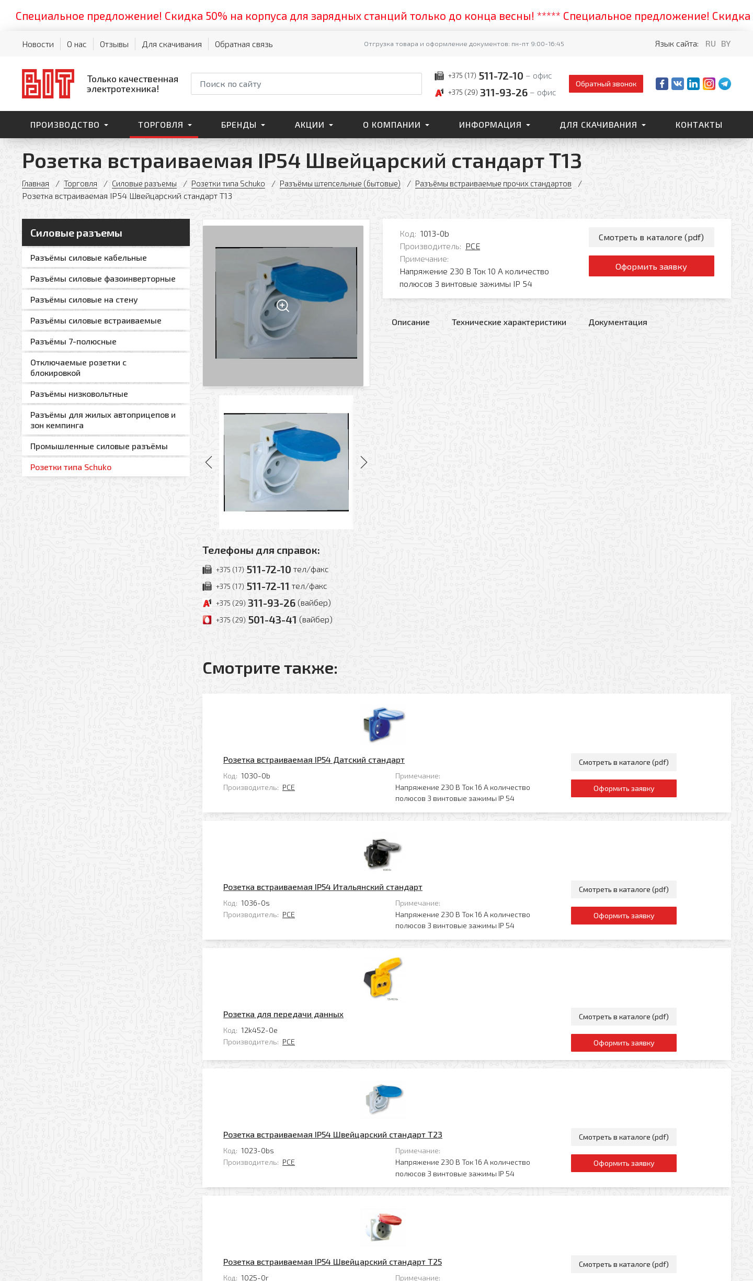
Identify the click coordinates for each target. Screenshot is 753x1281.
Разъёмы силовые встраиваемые (96, 320)
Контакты (699, 124)
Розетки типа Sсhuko (238, 183)
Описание (411, 322)
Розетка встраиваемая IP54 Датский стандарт (360, 708)
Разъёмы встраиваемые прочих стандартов (521, 183)
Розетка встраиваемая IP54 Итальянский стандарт (369, 784)
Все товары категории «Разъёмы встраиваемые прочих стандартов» (596, 1078)
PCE (472, 246)
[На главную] (100, 83)
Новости (38, 44)
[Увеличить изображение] (286, 303)
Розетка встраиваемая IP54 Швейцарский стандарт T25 (378, 1006)
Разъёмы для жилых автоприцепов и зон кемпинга (103, 419)
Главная (36, 183)
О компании (392, 124)
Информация (490, 124)
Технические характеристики (509, 322)
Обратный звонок (606, 83)
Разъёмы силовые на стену (84, 299)
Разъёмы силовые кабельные (88, 257)
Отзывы (114, 44)
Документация (617, 322)
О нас (77, 44)
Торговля (161, 124)
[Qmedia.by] (704, 1266)
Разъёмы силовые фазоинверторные (103, 278)
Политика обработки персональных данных (473, 1262)
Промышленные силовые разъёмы (99, 446)
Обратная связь (244, 44)
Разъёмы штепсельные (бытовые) (358, 183)
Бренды (239, 124)
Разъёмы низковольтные (79, 393)
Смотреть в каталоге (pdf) (651, 238)
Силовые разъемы (150, 183)
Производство (65, 124)
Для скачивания (172, 44)
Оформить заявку (651, 270)
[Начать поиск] (413, 84)
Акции (310, 124)
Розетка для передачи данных (329, 859)
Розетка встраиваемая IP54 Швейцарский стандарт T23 (378, 930)
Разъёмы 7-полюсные (73, 341)
